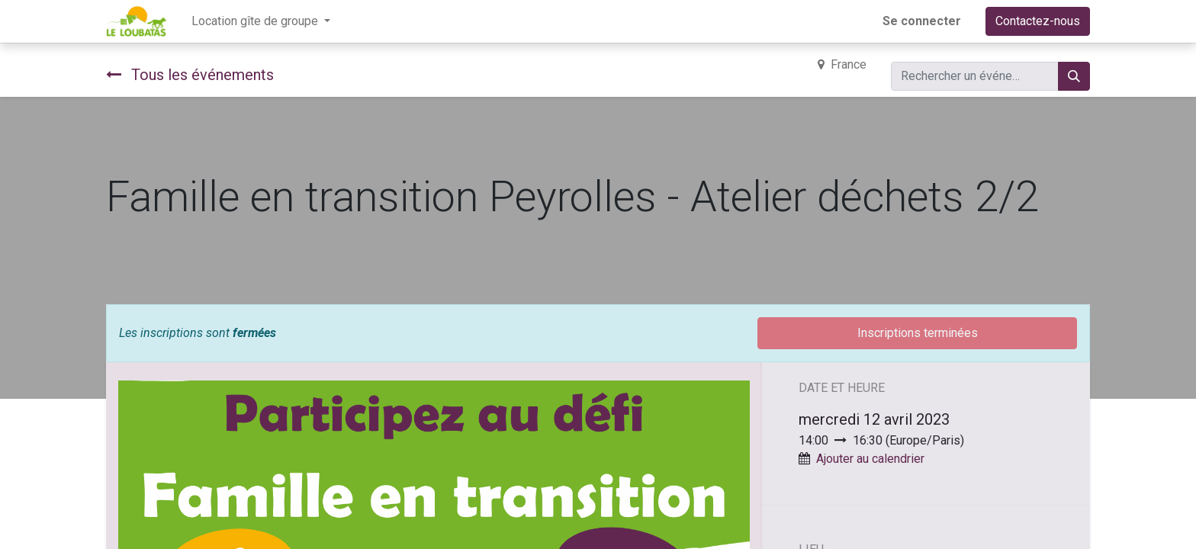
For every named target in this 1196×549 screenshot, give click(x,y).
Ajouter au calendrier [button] (870, 458)
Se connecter (922, 21)
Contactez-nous (1037, 21)
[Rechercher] (1074, 76)
